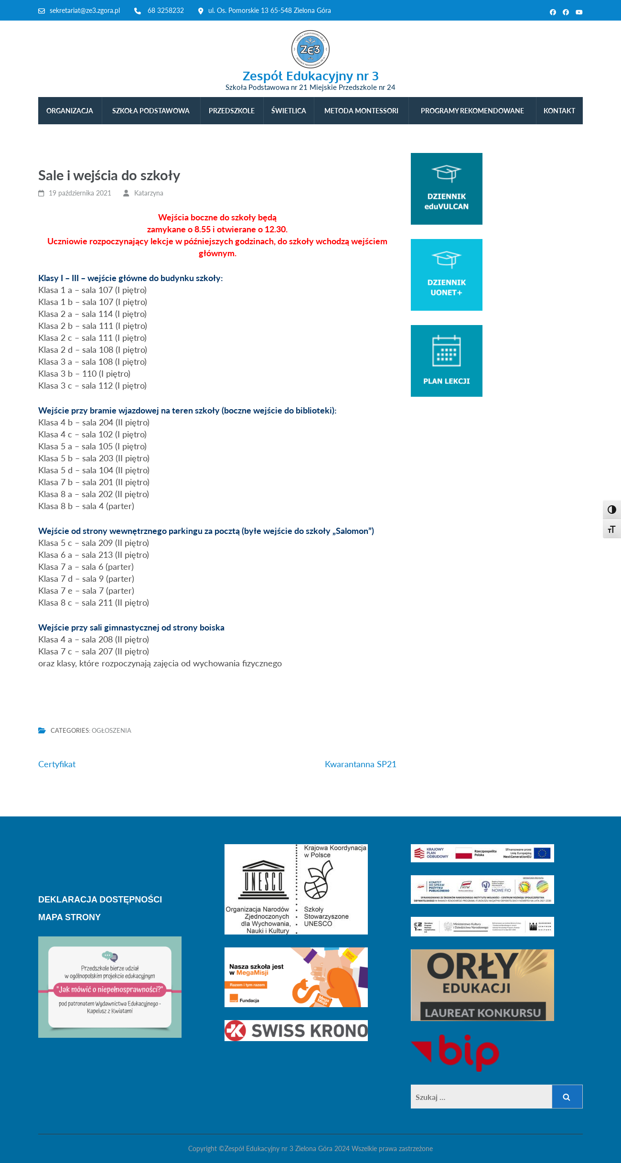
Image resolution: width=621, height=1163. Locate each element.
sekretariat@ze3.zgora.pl (85, 10)
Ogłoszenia (111, 730)
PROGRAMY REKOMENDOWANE (472, 111)
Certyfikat (56, 764)
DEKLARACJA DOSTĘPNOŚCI (100, 899)
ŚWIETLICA (288, 111)
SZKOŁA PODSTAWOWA (151, 111)
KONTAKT (559, 111)
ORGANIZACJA (69, 111)
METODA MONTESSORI (361, 111)
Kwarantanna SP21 (360, 764)
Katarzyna (148, 193)
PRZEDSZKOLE (232, 111)
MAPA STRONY (69, 917)
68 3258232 (166, 10)
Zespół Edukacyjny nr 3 (311, 75)
